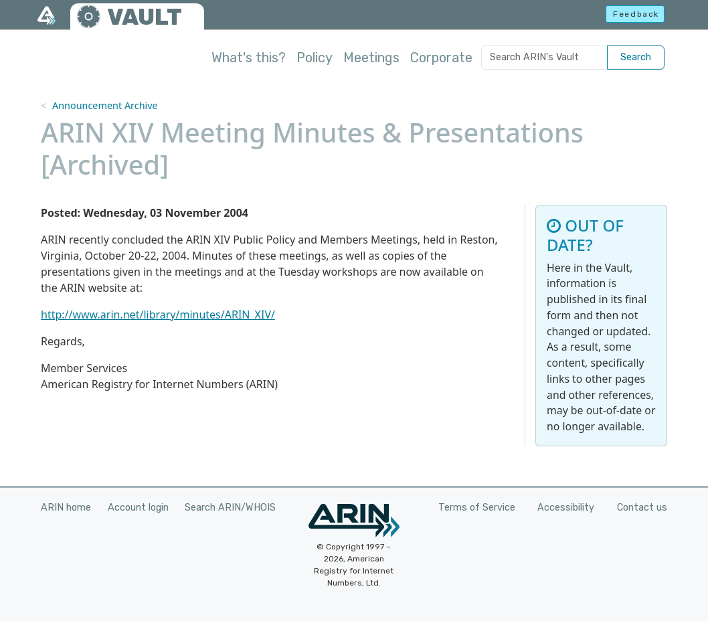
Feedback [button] (636, 14)
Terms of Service (476, 507)
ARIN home (66, 507)
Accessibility (565, 507)
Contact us (642, 507)
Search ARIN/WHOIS (230, 507)
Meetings (371, 58)
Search (635, 57)
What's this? (248, 58)
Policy (314, 58)
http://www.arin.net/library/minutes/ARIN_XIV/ (158, 314)
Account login (138, 507)
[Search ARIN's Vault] (544, 58)
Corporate (441, 58)
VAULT (144, 17)
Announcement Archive (105, 105)
